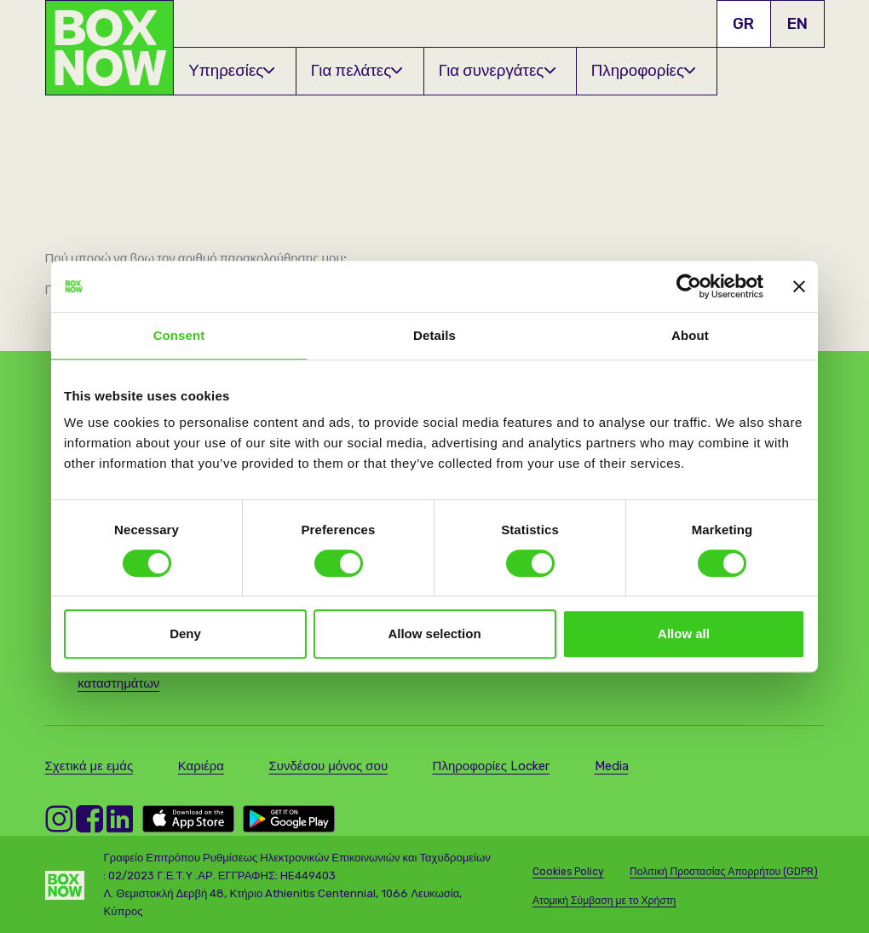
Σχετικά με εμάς (89, 766)
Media (612, 766)
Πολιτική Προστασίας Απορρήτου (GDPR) (724, 872)
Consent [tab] (179, 335)
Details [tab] (434, 335)
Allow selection (434, 633)
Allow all (684, 633)
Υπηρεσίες (231, 70)
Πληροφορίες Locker (491, 766)
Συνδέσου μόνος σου (328, 766)
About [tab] (690, 335)
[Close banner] (799, 286)
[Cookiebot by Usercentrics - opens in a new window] (688, 286)
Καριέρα (201, 766)
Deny (185, 633)
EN (797, 23)
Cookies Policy (568, 872)
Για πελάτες (357, 70)
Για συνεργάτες (497, 70)
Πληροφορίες (643, 70)
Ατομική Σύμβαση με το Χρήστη (604, 901)
